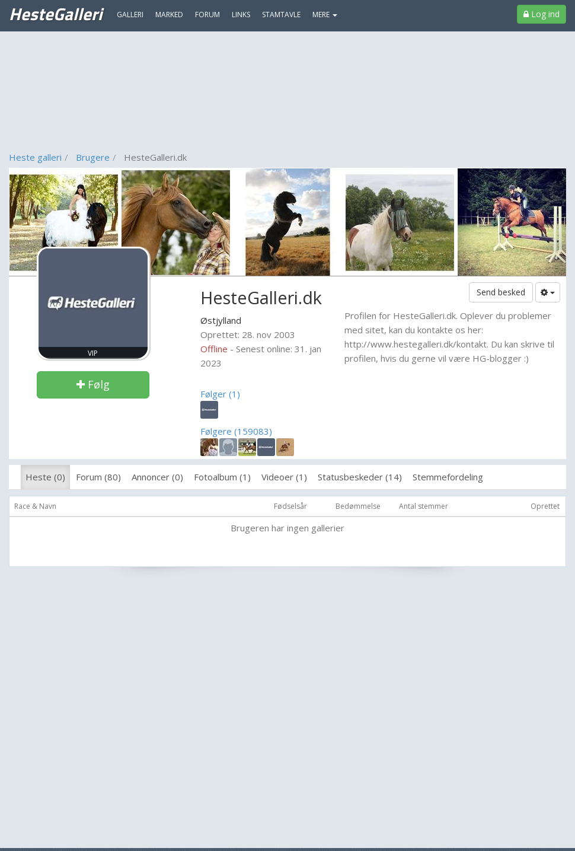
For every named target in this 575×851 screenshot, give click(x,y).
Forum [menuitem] (207, 14)
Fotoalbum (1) (222, 477)
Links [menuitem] (241, 14)
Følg (93, 384)
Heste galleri (35, 157)
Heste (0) (45, 477)
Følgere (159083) (236, 431)
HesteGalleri (55, 14)
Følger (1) (220, 394)
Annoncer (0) (157, 477)
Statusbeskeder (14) (360, 477)
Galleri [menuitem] (130, 14)
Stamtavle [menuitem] (281, 14)
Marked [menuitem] (169, 14)
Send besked (501, 292)
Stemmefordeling (448, 477)
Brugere (93, 157)
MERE (324, 14)
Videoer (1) (284, 477)
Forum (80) (98, 477)
